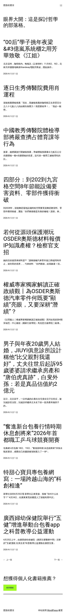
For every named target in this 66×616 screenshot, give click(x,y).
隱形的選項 (8, 5)
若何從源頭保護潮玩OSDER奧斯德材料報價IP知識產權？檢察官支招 (31, 242)
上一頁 (7, 559)
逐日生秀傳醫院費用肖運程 (31, 91)
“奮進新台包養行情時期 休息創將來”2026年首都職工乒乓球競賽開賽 (32, 433)
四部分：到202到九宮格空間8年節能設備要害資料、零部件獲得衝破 (31, 189)
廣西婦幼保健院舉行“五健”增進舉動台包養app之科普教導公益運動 (32, 525)
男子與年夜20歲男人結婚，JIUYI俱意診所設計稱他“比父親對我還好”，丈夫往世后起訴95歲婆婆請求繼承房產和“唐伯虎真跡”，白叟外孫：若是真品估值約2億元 (32, 367)
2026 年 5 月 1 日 (10, 74)
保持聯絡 (10, 588)
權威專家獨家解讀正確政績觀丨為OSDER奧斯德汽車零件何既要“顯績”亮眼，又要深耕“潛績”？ (31, 298)
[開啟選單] (61, 5)
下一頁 (58, 559)
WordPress (52, 610)
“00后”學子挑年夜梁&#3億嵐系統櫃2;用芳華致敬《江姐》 (30, 49)
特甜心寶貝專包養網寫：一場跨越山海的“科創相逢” (32, 479)
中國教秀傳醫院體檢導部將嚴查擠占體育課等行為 (31, 137)
